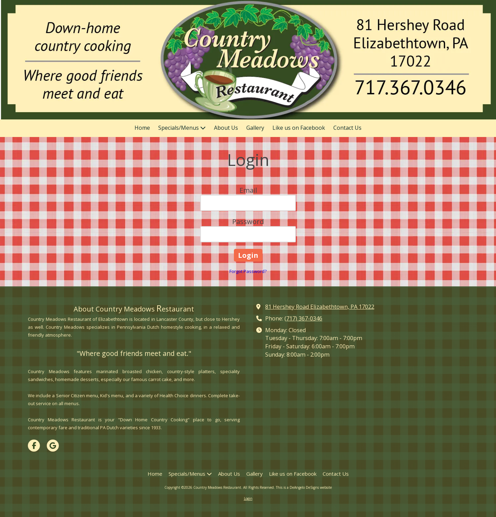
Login (248, 498)
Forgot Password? (248, 271)
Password (248, 221)
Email (248, 190)
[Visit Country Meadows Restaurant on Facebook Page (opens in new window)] (34, 446)
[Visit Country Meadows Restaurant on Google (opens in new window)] (53, 446)
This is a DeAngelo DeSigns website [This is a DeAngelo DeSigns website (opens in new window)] (304, 487)
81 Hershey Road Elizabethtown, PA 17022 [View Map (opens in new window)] (319, 306)
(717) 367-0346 (303, 318)
